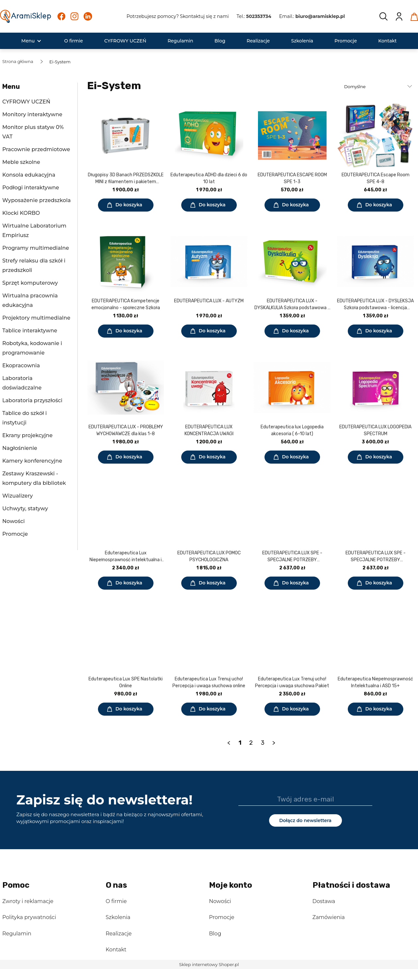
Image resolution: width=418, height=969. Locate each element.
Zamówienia (329, 917)
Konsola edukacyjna (28, 175)
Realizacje (119, 933)
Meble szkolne (21, 162)
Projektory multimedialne (36, 318)
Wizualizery (17, 496)
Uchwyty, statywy (25, 508)
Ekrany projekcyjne (27, 435)
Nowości (13, 521)
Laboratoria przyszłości (32, 400)
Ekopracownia (21, 365)
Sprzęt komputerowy (30, 283)
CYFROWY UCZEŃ (26, 102)
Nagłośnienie (19, 448)
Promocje (15, 534)
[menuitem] (28, 41)
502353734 (258, 16)
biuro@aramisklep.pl (320, 16)
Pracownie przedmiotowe (36, 149)
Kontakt (116, 949)
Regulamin (16, 933)
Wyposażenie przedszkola (36, 200)
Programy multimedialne (35, 248)
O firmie (116, 901)
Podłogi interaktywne (30, 187)
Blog (215, 933)
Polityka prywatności (29, 917)
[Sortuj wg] (379, 86)
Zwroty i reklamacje (27, 901)
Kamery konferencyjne (32, 461)
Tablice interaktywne (29, 330)
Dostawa (324, 901)
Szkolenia (118, 917)
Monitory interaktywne (32, 114)
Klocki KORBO (21, 213)
